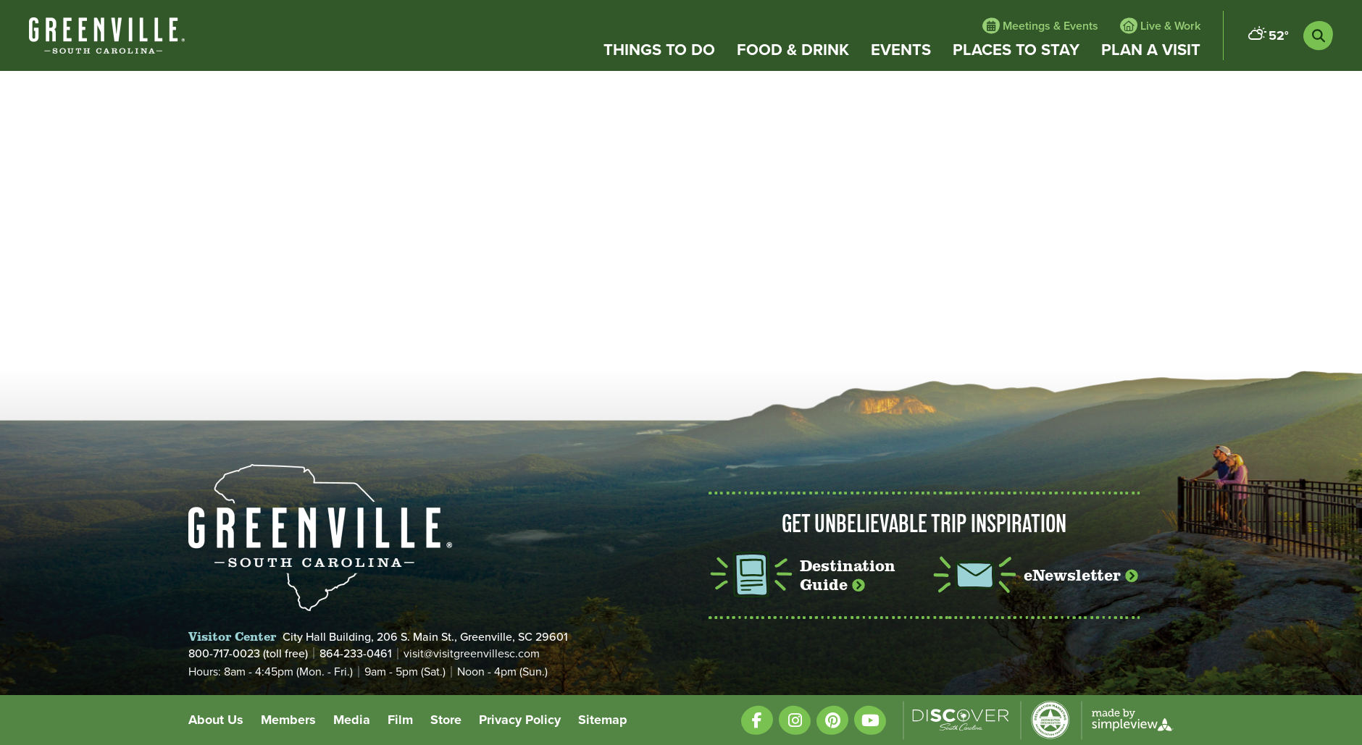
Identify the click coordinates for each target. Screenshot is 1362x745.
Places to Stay (1016, 50)
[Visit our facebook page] (757, 720)
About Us (215, 719)
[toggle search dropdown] (1318, 36)
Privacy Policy (520, 719)
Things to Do (659, 50)
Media (351, 719)
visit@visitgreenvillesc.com (472, 654)
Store (445, 719)
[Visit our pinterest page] (832, 720)
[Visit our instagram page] (795, 720)
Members (288, 719)
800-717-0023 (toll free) (248, 653)
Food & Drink (793, 50)
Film (400, 719)
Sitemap (602, 719)
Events (901, 50)
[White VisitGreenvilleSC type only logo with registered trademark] (107, 35)
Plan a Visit (1150, 50)
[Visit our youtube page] (870, 720)
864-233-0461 (355, 653)
